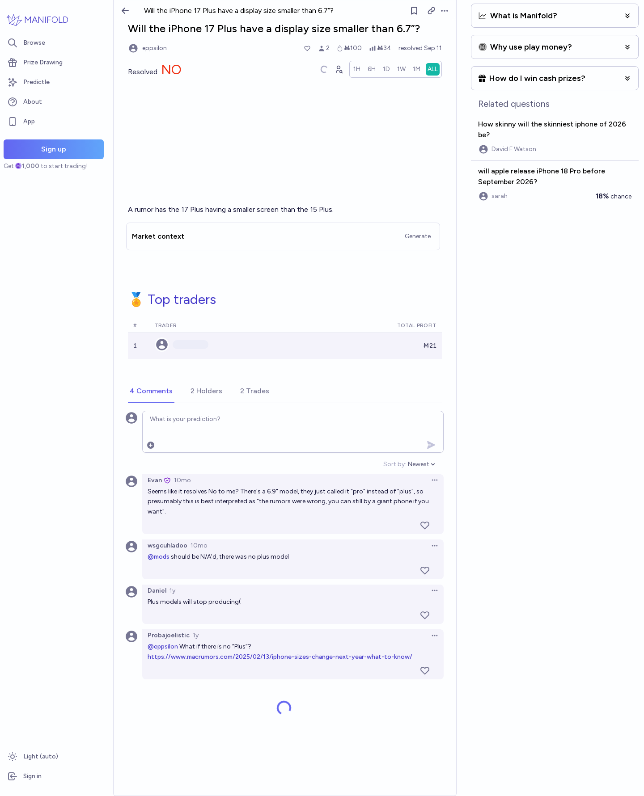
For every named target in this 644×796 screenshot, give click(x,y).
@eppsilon (163, 646)
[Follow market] (414, 11)
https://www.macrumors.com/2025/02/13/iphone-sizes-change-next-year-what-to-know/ (280, 657)
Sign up (53, 149)
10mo (182, 480)
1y (172, 590)
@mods (158, 556)
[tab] (151, 391)
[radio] (357, 69)
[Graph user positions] (338, 69)
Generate (418, 236)
